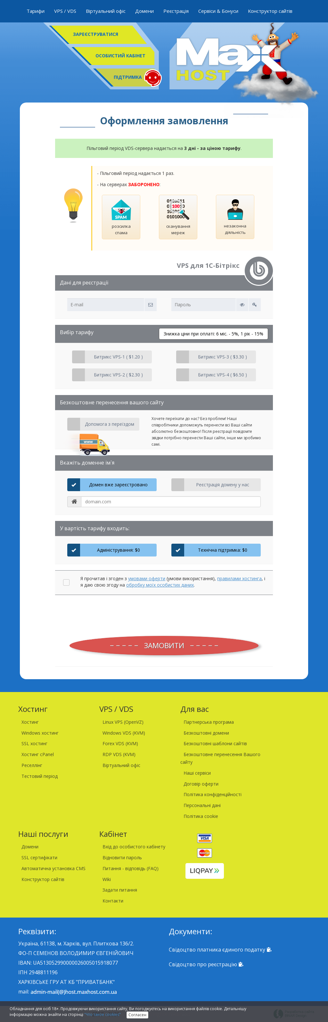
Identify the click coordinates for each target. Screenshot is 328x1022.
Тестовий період (39, 776)
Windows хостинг (40, 733)
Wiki (106, 879)
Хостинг (30, 722)
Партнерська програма (209, 722)
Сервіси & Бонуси (218, 11)
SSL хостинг (34, 743)
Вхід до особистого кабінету (133, 847)
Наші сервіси (197, 773)
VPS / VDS (65, 11)
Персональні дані (202, 805)
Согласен (137, 1015)
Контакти (112, 901)
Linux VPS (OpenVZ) (123, 722)
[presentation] (164, 613)
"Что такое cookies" (102, 1014)
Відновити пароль (122, 857)
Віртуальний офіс (106, 11)
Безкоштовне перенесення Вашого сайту (220, 758)
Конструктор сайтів (270, 11)
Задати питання (119, 890)
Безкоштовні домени (206, 733)
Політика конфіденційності (213, 794)
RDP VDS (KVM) (118, 754)
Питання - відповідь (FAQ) (130, 868)
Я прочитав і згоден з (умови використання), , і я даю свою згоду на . (172, 581)
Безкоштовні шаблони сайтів (215, 743)
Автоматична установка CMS (53, 868)
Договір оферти (201, 784)
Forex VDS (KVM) (120, 743)
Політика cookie (201, 816)
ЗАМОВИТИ (164, 645)
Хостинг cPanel (37, 754)
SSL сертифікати (39, 857)
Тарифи (36, 11)
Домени (144, 11)
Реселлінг (31, 765)
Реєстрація (176, 11)
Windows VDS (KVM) (123, 733)
